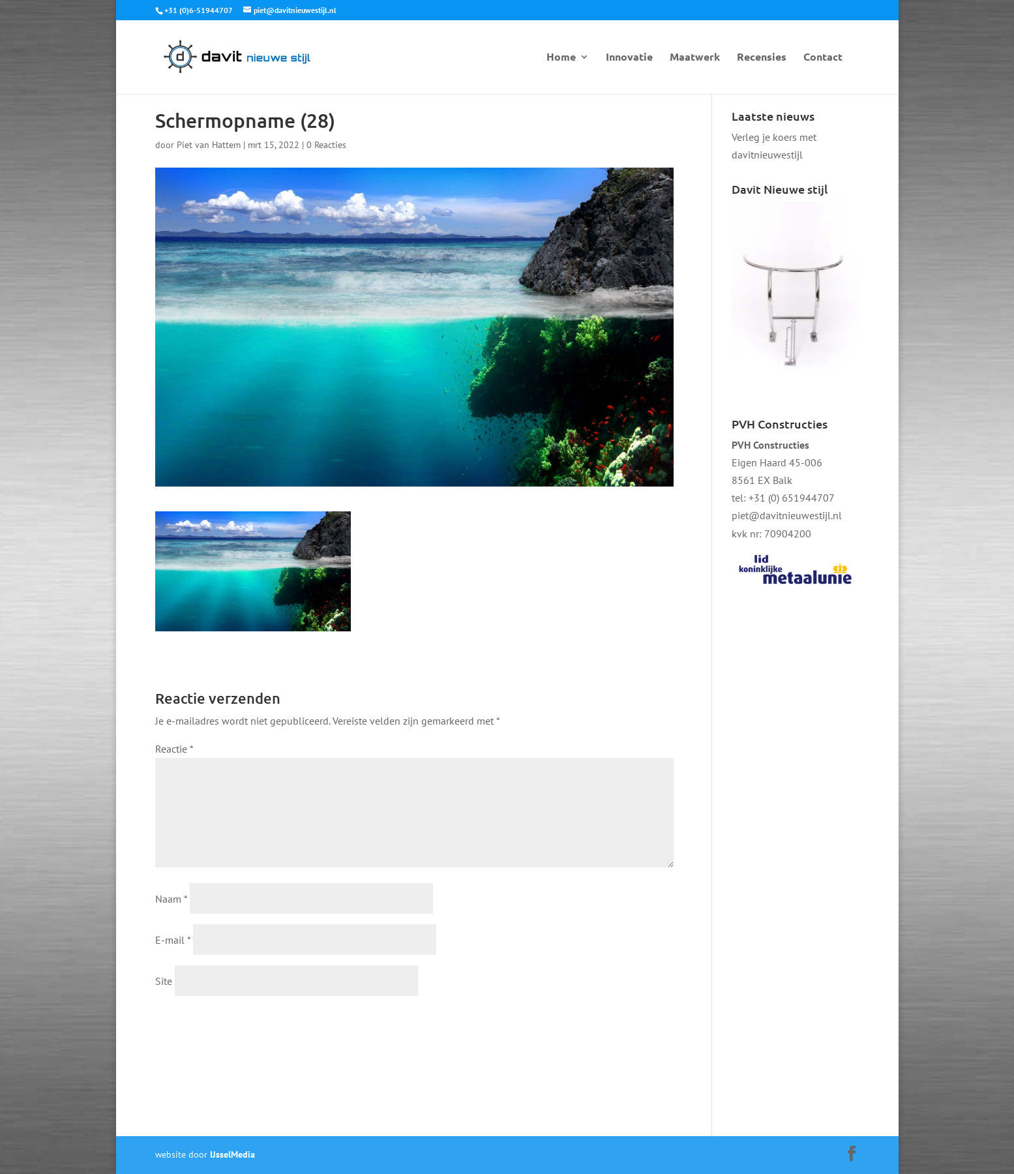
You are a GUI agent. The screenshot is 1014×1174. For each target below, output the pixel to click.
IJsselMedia (232, 1154)
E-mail (172, 939)
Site (163, 980)
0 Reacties (326, 145)
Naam (171, 898)
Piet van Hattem (209, 145)
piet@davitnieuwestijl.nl (787, 515)
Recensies (761, 57)
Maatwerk (695, 57)
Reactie (174, 748)
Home (561, 57)
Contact (823, 57)
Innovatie (629, 57)
